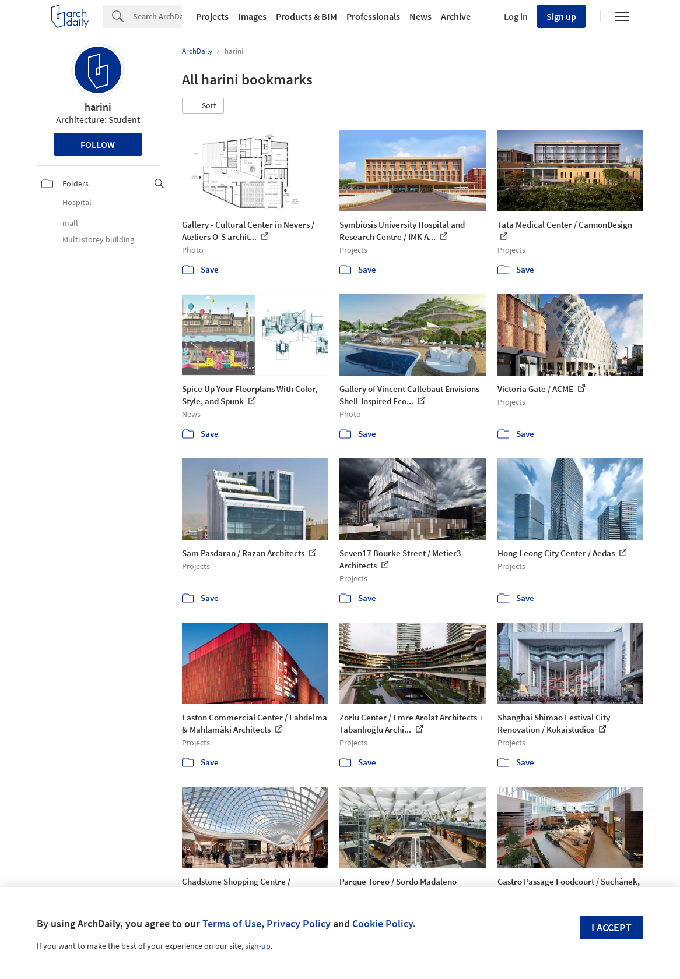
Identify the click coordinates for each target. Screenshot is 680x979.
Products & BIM (306, 16)
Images (252, 16)
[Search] (157, 16)
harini (98, 107)
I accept (611, 927)
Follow (97, 144)
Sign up (561, 16)
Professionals (373, 16)
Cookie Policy (382, 923)
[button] (203, 106)
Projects (212, 16)
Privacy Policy (299, 923)
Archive (456, 16)
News (420, 16)
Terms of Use (231, 923)
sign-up (258, 946)
